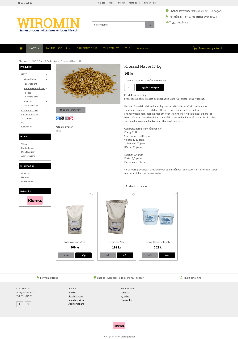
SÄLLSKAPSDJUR (87, 48)
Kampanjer (142, 48)
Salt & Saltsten (36, 105)
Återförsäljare (28, 155)
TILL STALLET (111, 48)
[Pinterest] (71, 118)
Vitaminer (36, 101)
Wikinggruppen (128, 336)
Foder (28, 92)
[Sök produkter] (118, 25)
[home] (21, 48)
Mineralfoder (36, 79)
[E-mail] (67, 118)
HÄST (34, 48)
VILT (127, 48)
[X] (62, 118)
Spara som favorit (70, 109)
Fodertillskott (36, 83)
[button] (83, 255)
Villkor (111, 2)
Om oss (101, 2)
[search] (149, 25)
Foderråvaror (31, 96)
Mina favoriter (150, 2)
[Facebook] (58, 118)
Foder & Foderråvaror (36, 88)
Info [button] (66, 255)
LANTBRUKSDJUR (58, 48)
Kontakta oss (134, 2)
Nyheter (121, 2)
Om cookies (27, 181)
